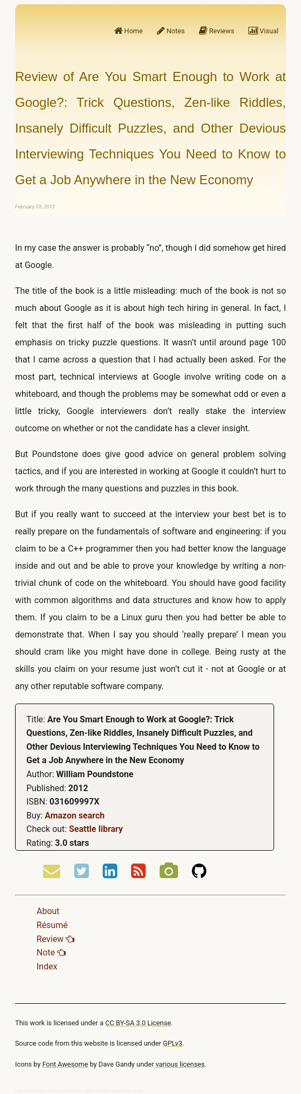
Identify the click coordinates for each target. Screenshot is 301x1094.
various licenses (180, 1064)
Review (55, 939)
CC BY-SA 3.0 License (138, 1023)
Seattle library (96, 829)
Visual (263, 31)
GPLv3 (172, 1043)
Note (51, 952)
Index (47, 966)
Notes (171, 31)
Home (128, 31)
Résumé (52, 925)
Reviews (216, 31)
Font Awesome (65, 1064)
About (48, 911)
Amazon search (74, 815)
